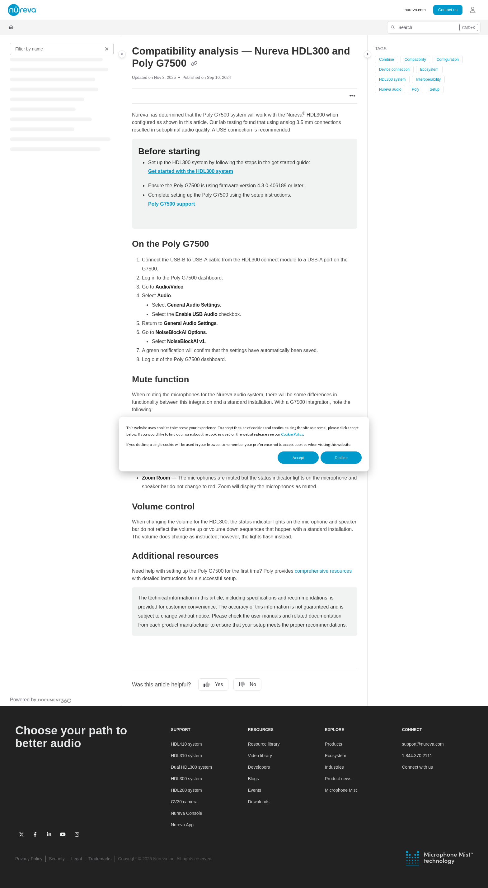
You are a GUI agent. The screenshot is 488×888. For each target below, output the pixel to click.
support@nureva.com (423, 744)
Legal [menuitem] (76, 858)
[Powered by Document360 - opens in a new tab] (41, 700)
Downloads (259, 801)
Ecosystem (429, 69)
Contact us (448, 9)
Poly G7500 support (171, 204)
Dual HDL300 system (191, 767)
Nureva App (182, 824)
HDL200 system (186, 790)
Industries (334, 767)
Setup (434, 89)
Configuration (448, 59)
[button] (434, 27)
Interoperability (428, 79)
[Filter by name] (62, 49)
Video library (260, 755)
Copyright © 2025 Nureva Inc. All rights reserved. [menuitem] (165, 858)
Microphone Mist (341, 790)
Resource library (264, 744)
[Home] (11, 27)
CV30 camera (184, 801)
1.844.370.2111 (417, 755)
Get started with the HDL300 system (190, 171)
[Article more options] (352, 96)
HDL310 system (186, 755)
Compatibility (415, 59)
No (247, 684)
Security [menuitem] (57, 858)
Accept (298, 457)
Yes (213, 684)
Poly (415, 89)
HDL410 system (186, 744)
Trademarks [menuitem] (99, 858)
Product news (338, 778)
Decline (341, 457)
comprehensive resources (323, 571)
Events (254, 790)
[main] (244, 370)
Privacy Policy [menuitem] (28, 858)
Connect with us (417, 767)
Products (333, 744)
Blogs (253, 778)
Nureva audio (390, 89)
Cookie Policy (292, 434)
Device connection (394, 69)
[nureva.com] (415, 10)
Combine (386, 59)
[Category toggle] (122, 54)
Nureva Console (186, 813)
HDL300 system (392, 79)
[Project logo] (22, 10)
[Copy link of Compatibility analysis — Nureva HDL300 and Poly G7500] (194, 64)
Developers (259, 767)
